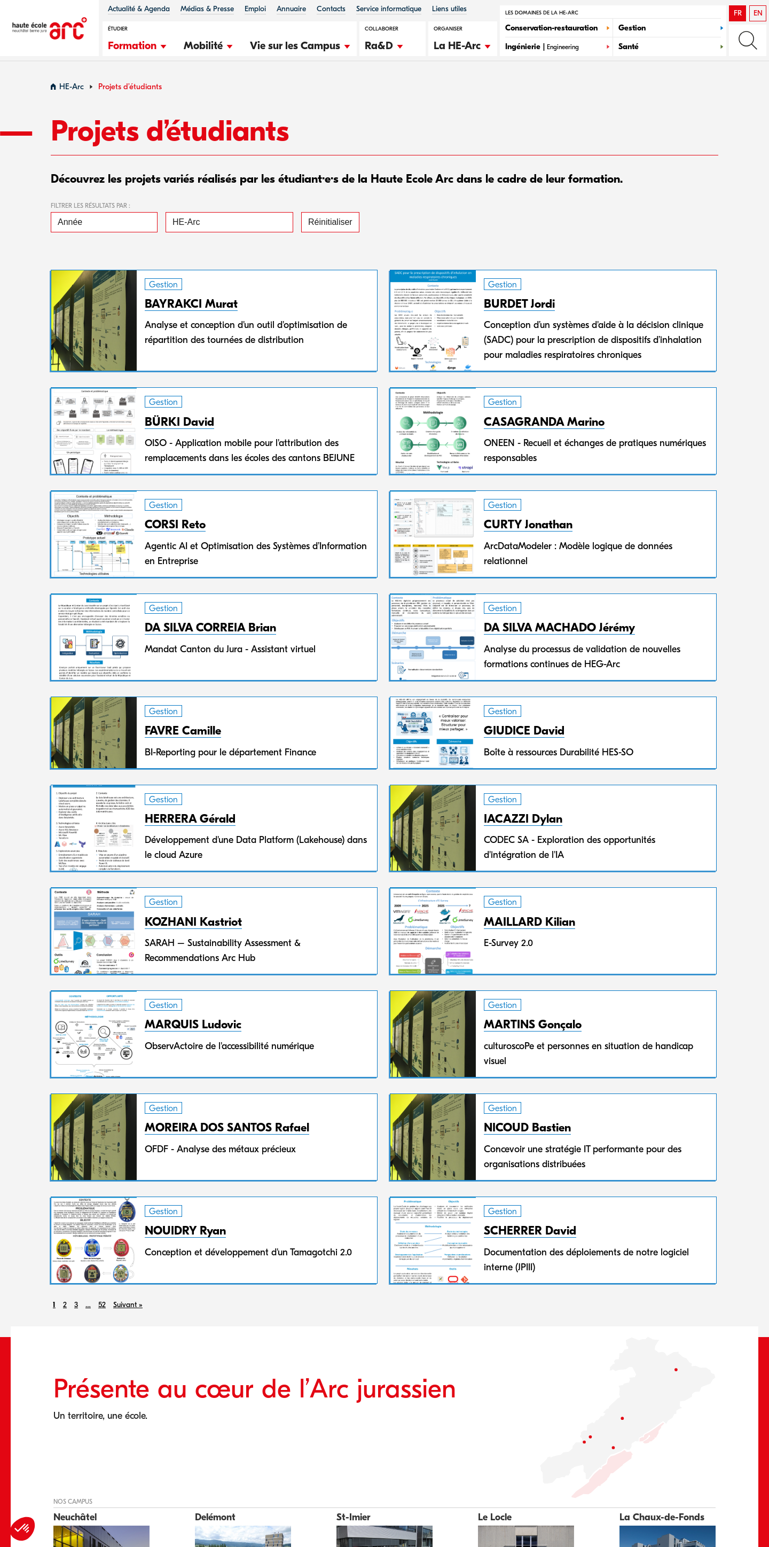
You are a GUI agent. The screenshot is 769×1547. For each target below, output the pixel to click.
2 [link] (65, 1307)
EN (758, 13)
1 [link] (54, 1307)
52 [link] (102, 1307)
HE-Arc (71, 90)
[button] (138, 44)
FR (738, 13)
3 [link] (76, 1307)
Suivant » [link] (128, 1307)
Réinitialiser (330, 225)
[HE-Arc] (229, 225)
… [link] (88, 1307)
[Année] (104, 225)
